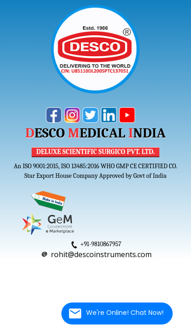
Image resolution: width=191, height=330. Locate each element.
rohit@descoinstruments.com (101, 254)
